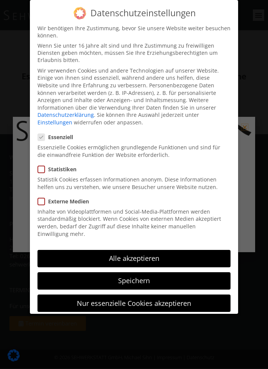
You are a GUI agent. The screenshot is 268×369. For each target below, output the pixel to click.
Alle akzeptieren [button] (134, 258)
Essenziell (57, 137)
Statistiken (59, 169)
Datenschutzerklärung (65, 114)
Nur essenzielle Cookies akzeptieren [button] (134, 302)
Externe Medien (65, 201)
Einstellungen (54, 122)
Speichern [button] (134, 280)
